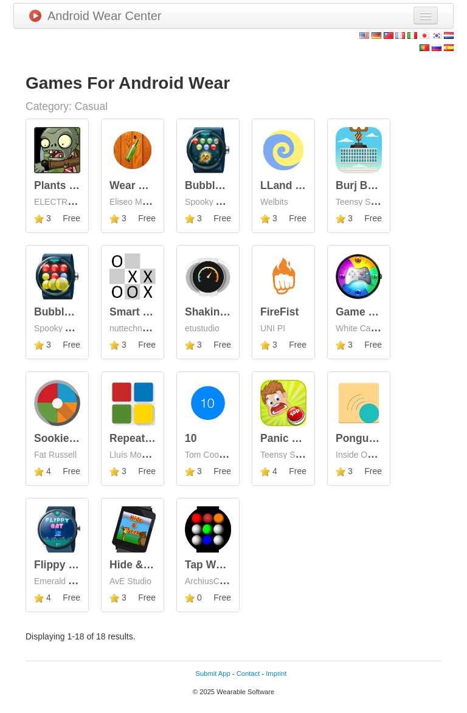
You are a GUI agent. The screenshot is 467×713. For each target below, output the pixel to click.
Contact (248, 673)
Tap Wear (208, 565)
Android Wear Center (95, 15)
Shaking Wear (220, 312)
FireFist (279, 312)
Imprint (276, 673)
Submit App (213, 673)
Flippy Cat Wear (74, 565)
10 (190, 438)
